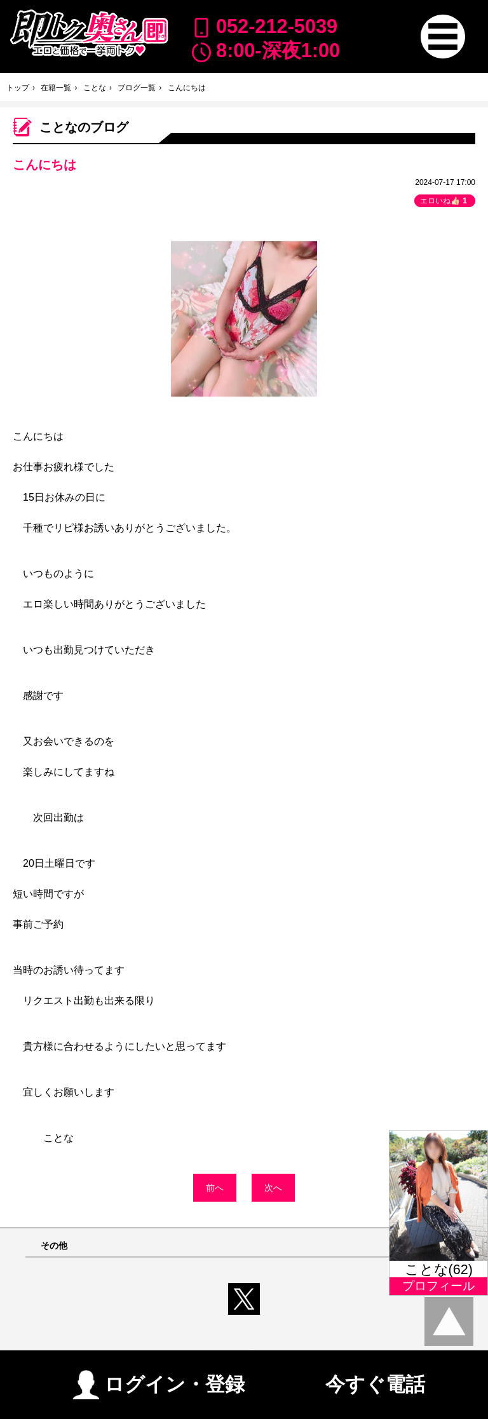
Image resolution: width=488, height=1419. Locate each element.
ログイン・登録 (158, 1379)
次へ (273, 1188)
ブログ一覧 (137, 87)
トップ (17, 87)
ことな (94, 87)
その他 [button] (54, 1246)
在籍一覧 (56, 87)
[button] (442, 36)
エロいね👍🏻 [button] (445, 200)
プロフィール (438, 1286)
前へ (215, 1188)
